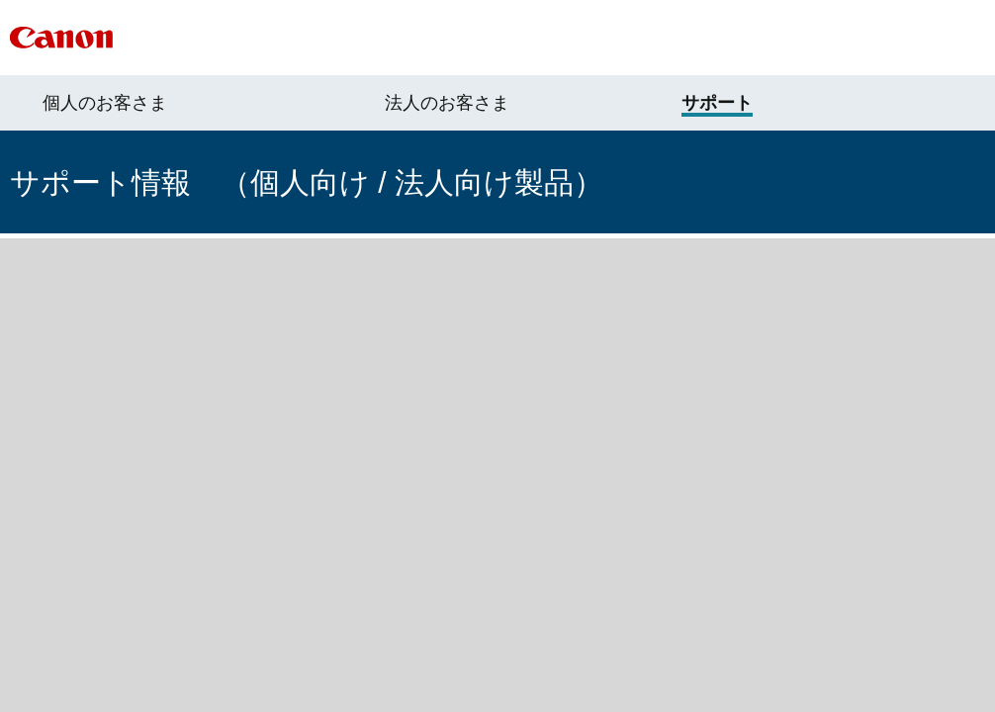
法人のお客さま (447, 103)
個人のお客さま (105, 103)
